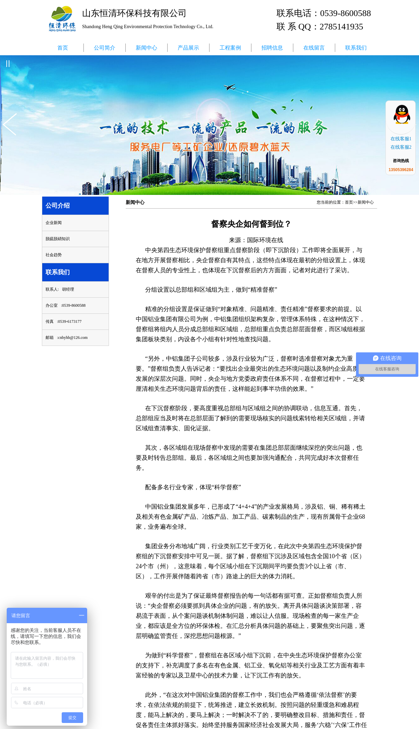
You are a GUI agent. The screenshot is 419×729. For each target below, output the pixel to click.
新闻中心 (146, 48)
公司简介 (104, 48)
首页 (62, 48)
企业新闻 (54, 222)
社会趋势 (54, 254)
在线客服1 (401, 138)
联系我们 (356, 48)
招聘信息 (272, 48)
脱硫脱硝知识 (58, 238)
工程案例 (230, 48)
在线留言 (314, 48)
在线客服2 (401, 147)
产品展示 (188, 48)
